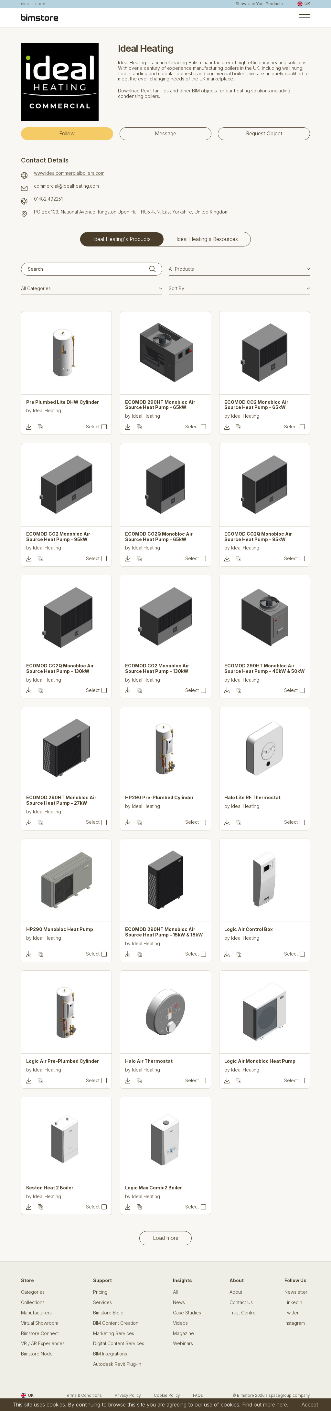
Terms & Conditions (83, 1395)
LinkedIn (293, 1302)
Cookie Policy (167, 1395)
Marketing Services (113, 1333)
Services (102, 1302)
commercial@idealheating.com (66, 186)
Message (165, 133)
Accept (310, 1404)
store (40, 4)
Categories (33, 1292)
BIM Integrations (110, 1353)
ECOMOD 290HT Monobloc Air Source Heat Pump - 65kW (160, 405)
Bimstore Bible (108, 1312)
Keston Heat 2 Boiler (49, 1187)
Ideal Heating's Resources (207, 239)
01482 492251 (48, 199)
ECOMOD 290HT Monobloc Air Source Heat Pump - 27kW (61, 800)
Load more (165, 1238)
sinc (25, 4)
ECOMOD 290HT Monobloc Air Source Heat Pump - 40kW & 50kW (264, 668)
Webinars (183, 1343)
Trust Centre (243, 1312)
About (236, 1292)
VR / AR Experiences (43, 1343)
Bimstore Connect (40, 1333)
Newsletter (295, 1292)
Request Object (264, 133)
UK (303, 3)
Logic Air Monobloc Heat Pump (259, 1061)
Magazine (183, 1333)
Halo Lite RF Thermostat (252, 797)
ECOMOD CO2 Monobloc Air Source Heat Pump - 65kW (256, 405)
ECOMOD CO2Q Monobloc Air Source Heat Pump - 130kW (60, 668)
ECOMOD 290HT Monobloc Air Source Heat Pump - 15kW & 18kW (164, 932)
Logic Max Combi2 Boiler (153, 1187)
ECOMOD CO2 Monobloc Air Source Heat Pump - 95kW (58, 536)
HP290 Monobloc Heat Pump (59, 929)
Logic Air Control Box (248, 929)
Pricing (100, 1292)
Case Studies (187, 1312)
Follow (67, 133)
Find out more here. (265, 1404)
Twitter (291, 1312)
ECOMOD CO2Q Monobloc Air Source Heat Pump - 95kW (258, 536)
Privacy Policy (128, 1395)
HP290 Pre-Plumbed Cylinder (159, 797)
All (175, 1292)
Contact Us (241, 1302)
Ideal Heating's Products (122, 239)
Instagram (294, 1323)
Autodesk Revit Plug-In (117, 1364)
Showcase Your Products (259, 4)
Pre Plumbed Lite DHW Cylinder (62, 402)
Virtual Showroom (39, 1323)
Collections (33, 1302)
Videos (180, 1323)
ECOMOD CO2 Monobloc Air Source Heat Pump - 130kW (157, 668)
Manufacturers (36, 1312)
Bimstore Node (37, 1353)
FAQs (198, 1395)
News (179, 1302)
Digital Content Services (118, 1343)
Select (93, 426)
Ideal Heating (47, 410)
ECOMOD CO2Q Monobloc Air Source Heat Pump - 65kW (159, 536)
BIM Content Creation (115, 1323)
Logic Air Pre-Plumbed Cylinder (62, 1061)
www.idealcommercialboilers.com (69, 173)
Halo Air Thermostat (149, 1061)
